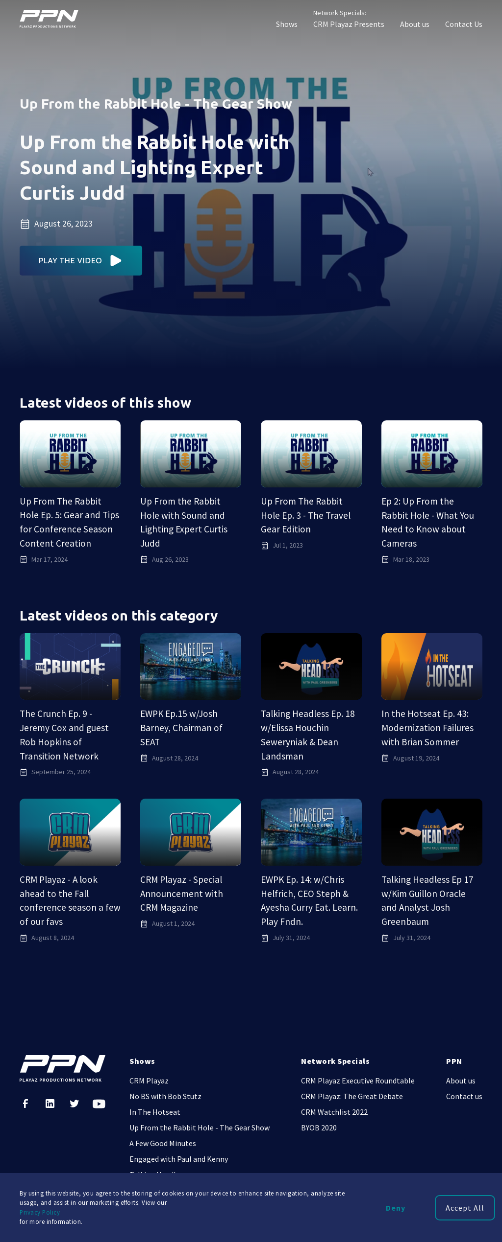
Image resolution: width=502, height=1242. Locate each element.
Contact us (464, 1096)
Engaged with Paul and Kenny (178, 1159)
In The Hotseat (154, 1112)
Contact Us (463, 24)
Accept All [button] (465, 1208)
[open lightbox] (81, 261)
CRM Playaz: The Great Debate (352, 1096)
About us (414, 24)
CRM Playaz (149, 1080)
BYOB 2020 (319, 1127)
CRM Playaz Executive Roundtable (358, 1080)
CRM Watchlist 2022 (334, 1112)
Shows (287, 24)
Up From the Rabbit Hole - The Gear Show (199, 1127)
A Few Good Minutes (162, 1143)
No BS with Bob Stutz (165, 1096)
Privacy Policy (40, 1212)
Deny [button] (395, 1208)
